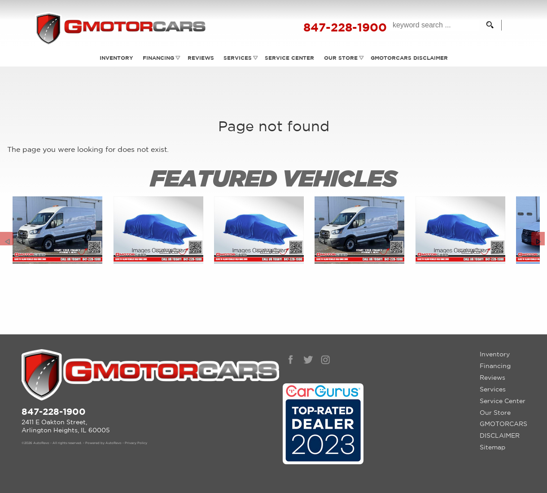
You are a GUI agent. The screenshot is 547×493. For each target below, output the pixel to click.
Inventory (495, 354)
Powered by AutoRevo (103, 443)
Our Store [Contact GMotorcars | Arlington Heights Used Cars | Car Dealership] (341, 57)
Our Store (495, 412)
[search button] (490, 25)
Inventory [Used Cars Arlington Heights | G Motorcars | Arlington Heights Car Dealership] (114, 57)
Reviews (200, 57)
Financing (157, 57)
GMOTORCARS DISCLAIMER (503, 429)
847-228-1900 (54, 411)
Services (237, 57)
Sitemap (492, 447)
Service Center (502, 400)
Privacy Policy (136, 443)
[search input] (434, 25)
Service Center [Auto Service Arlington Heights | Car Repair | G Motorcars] (290, 57)
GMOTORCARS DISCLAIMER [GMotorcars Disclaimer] (410, 57)
